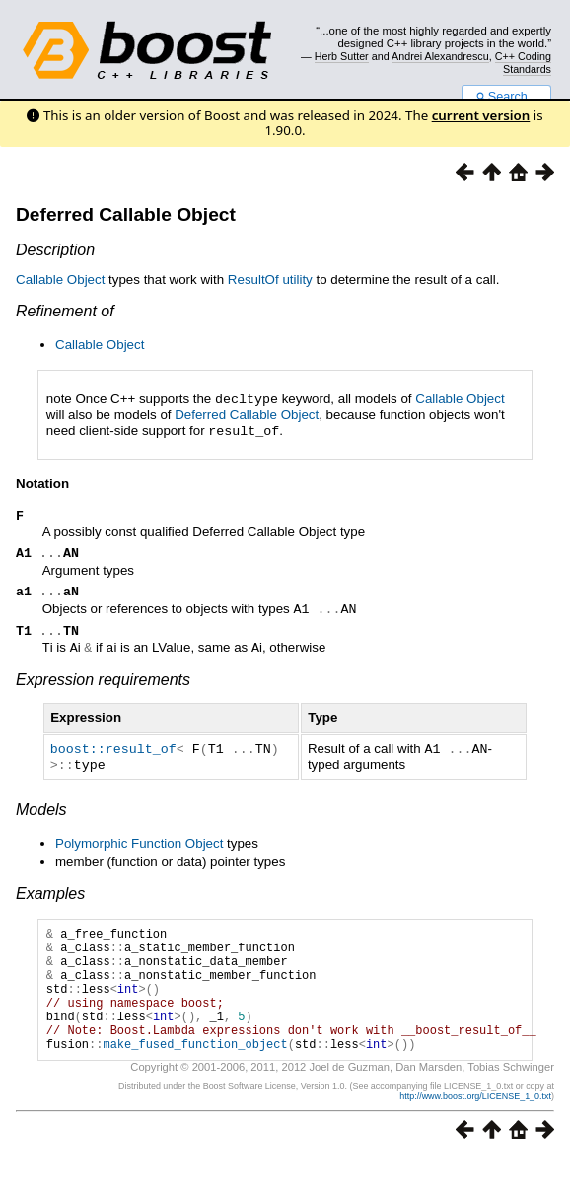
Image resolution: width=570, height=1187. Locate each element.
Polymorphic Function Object (139, 845)
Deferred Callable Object (126, 214)
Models (41, 811)
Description (55, 250)
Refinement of (65, 311)
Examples (50, 895)
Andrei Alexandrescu (440, 56)
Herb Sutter (342, 56)
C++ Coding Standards (523, 62)
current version (481, 115)
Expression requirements (103, 683)
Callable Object (60, 279)
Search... (506, 97)
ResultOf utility (270, 279)
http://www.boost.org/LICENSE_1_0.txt (475, 1125)
